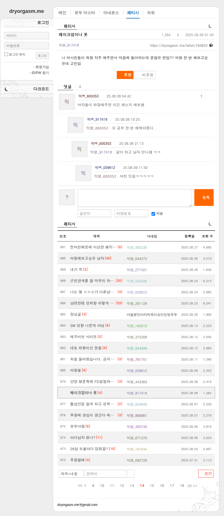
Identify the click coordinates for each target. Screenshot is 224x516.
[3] (84, 314)
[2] (85, 269)
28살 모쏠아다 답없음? (89, 448)
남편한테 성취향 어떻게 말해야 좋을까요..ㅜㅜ (92, 303)
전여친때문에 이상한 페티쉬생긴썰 (93, 247)
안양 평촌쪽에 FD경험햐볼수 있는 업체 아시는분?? (93, 381)
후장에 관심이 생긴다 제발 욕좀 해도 (93, 415)
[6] (120, 247)
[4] (120, 292)
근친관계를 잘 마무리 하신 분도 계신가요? (92, 280)
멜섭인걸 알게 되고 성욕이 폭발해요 (93, 403)
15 (152, 485)
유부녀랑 (77, 426)
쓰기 (208, 473)
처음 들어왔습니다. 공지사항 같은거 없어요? (93, 359)
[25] (119, 280)
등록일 (190, 236)
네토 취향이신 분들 (86, 347)
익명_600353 (97, 128)
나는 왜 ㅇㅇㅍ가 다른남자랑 (93, 291)
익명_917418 (101, 152)
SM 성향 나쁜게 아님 (87, 325)
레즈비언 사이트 (83, 336)
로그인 (42, 55)
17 (172, 485)
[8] (84, 370)
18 (182, 485)
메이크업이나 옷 (73, 34)
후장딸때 (77, 459)
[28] (108, 258)
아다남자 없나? (82, 437)
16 (162, 485)
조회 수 (207, 236)
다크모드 (41, 89)
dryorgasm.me (68, 505)
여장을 (75, 370)
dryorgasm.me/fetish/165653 (178, 45)
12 (122, 485)
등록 (206, 197)
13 (132, 485)
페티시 (70, 26)
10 (102, 485)
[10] (112, 449)
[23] (119, 303)
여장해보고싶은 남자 (87, 258)
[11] (99, 437)
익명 (157, 213)
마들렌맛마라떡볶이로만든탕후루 (152, 314)
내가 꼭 (76, 269)
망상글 (75, 314)
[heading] (65, 86)
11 (112, 485)
